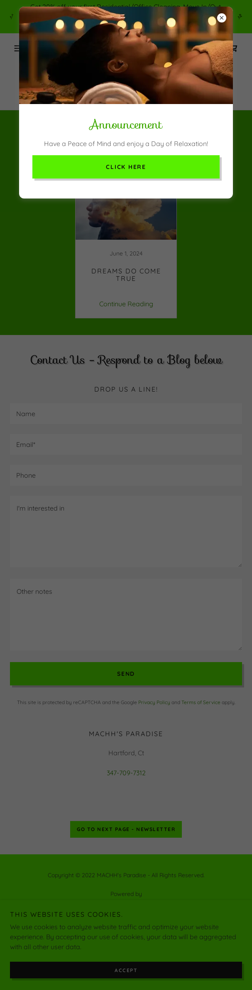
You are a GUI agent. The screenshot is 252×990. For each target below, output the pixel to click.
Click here (126, 167)
